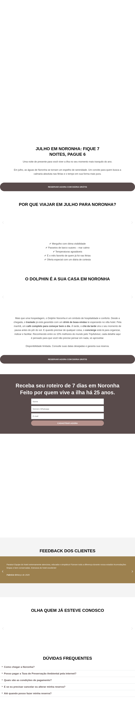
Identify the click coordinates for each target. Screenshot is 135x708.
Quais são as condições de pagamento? (29, 680)
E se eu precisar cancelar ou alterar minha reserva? (36, 687)
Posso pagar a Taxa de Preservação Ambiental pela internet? (42, 673)
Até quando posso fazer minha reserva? (29, 694)
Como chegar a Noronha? (20, 667)
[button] (3, 222)
